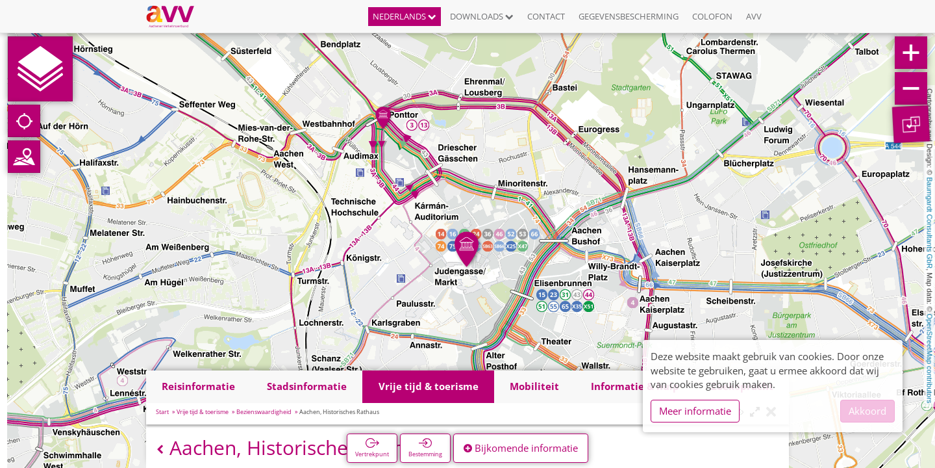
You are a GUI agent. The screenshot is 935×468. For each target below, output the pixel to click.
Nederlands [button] (404, 16)
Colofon (712, 16)
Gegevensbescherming (629, 16)
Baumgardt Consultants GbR (930, 223)
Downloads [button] (482, 16)
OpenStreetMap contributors (930, 358)
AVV (754, 16)
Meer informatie (695, 410)
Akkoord (867, 410)
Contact (546, 16)
